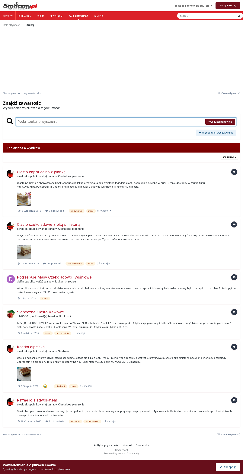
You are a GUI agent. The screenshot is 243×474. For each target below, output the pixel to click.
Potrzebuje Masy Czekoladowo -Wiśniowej (54, 277)
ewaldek (22, 176)
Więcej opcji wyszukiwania (216, 132)
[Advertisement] (122, 54)
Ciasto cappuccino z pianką (41, 172)
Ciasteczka (142, 445)
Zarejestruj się (227, 5)
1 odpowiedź (52, 263)
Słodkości (65, 316)
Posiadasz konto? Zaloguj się (192, 5)
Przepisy (8, 16)
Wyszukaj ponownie (220, 121)
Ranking (98, 16)
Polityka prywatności (106, 445)
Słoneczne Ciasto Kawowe (40, 312)
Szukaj (30, 25)
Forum (40, 16)
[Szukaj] (198, 16)
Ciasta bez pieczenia (71, 176)
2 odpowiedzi (54, 210)
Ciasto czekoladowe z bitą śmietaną (48, 224)
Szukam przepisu (65, 281)
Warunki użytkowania (57, 469)
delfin (20, 281)
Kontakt (127, 445)
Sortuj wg (229, 157)
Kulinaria (24, 16)
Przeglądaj (56, 16)
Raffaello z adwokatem (37, 400)
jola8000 (22, 316)
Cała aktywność (78, 17)
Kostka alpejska (31, 347)
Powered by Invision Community (121, 453)
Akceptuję (228, 467)
